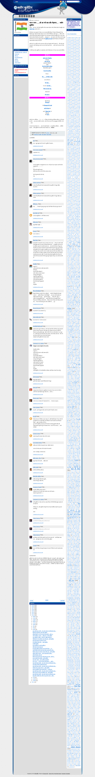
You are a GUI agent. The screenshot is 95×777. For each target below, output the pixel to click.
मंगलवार (68, 535)
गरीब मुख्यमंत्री (77, 329)
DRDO (73, 761)
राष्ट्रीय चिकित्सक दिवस (73, 595)
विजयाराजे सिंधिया (69, 631)
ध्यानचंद (74, 429)
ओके (69, 282)
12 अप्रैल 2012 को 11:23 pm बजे (38, 522)
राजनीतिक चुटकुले (76, 584)
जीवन (72, 377)
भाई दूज (79, 524)
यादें (68, 572)
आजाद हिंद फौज (70, 253)
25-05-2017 (77, 168)
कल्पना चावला (74, 294)
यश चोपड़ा (75, 570)
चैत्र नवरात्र (77, 356)
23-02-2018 (73, 155)
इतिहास (78, 264)
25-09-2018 (72, 171)
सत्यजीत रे (69, 704)
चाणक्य (72, 351)
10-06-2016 (75, 78)
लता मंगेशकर (70, 610)
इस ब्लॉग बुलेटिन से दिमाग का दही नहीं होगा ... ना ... (43, 648)
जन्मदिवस (74, 367)
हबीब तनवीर (73, 744)
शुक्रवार (72, 688)
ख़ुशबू (78, 322)
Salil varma (78, 765)
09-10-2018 (72, 75)
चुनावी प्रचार (69, 356)
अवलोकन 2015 (71, 246)
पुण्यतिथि (76, 460)
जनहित (72, 364)
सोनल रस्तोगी (69, 733)
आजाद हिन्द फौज (76, 253)
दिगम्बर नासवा (36, 398)
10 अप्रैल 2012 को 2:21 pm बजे (38, 227)
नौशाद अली (75, 441)
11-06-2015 (70, 86)
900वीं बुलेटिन (73, 212)
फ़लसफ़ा (73, 483)
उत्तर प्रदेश (79, 268)
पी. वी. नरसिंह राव (73, 459)
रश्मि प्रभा (71, 580)
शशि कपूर (77, 677)
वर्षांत (68, 624)
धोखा (68, 429)
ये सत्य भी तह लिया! (47, 70)
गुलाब (71, 340)
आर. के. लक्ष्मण (73, 260)
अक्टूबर (34, 619)
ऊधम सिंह (74, 272)
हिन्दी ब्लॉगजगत (78, 757)
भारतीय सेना (69, 528)
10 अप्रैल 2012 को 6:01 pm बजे (38, 429)
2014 (33, 612)
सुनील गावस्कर (69, 725)
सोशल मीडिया (70, 734)
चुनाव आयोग (77, 355)
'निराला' (73, 37)
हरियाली (68, 745)
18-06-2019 (75, 123)
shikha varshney (37, 182)
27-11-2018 (73, 182)
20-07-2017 (75, 134)
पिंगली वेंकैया (69, 457)
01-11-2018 (69, 41)
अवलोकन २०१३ (70, 245)
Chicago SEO (45, 773)
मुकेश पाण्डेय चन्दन (37, 317)
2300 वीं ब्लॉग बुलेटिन (70, 160)
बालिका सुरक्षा (70, 499)
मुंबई (78, 558)
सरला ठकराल (74, 711)
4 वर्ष (73, 201)
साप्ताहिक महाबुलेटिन (70, 716)
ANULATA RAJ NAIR (38, 158)
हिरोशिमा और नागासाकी (72, 758)
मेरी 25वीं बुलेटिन (76, 562)
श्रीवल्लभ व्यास (77, 699)
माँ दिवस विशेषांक (76, 550)
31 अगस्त (75, 197)
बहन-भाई (68, 494)
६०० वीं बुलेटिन (77, 205)
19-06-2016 (78, 129)
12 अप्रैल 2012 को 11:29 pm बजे (38, 541)
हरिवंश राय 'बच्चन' (74, 745)
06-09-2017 (72, 62)
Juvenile (74, 764)
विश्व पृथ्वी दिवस (75, 651)
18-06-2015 (69, 123)
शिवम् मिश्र (71, 686)
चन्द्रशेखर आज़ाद (76, 348)
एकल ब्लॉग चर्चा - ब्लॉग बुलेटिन (74, 276)
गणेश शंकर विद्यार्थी (70, 329)
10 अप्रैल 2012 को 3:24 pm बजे (38, 339)
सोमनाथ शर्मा (74, 733)
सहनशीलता (77, 714)
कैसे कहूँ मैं (47, 102)
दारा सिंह (76, 412)
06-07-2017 (69, 60)
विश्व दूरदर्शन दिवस (74, 646)
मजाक (78, 536)
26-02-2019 (74, 174)
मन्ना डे (79, 540)
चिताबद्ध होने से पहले (48, 105)
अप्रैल (34, 629)
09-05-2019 (77, 73)
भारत (73, 525)
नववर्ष (68, 434)
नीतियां (71, 438)
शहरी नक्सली (69, 679)
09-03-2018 (72, 73)
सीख (78, 719)
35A (70, 201)
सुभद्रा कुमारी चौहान (73, 726)
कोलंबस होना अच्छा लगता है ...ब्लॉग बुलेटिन (41, 667)
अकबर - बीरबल (74, 223)
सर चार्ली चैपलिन (70, 708)
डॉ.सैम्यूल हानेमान (75, 401)
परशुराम (70, 449)
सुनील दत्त (74, 725)
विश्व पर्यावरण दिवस (74, 649)
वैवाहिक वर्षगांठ (71, 673)
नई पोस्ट (31, 600)
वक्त (75, 620)
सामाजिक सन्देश (71, 718)
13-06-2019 (73, 97)
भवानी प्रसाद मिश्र (74, 524)
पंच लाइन (76, 442)
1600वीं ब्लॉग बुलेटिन (73, 115)
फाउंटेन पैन (77, 483)
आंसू (78, 248)
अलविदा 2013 (72, 241)
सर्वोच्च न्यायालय (77, 712)
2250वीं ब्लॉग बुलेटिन (75, 153)
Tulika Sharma (36, 518)
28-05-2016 (73, 185)
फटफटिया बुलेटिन (77, 481)
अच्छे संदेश (75, 226)
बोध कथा (73, 506)
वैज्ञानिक (75, 672)
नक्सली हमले (74, 430)
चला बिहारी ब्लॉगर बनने (37, 326)
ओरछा (76, 285)
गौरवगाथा (68, 345)
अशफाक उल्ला (74, 248)
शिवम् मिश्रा (17, 61)
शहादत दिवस (77, 679)
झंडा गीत (79, 379)
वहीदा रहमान (72, 624)
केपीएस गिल (69, 315)
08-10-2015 (77, 70)
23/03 (75, 159)
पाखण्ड (78, 456)
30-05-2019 (70, 194)
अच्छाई (72, 226)
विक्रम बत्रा (75, 627)
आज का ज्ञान (69, 252)
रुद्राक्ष (78, 605)
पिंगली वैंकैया (74, 457)
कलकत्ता (68, 294)
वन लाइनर (78, 620)
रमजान (71, 577)
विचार (71, 628)
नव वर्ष (78, 433)
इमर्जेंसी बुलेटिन (36, 643)
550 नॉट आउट (78, 204)
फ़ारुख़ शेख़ (72, 484)
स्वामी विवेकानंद (76, 741)
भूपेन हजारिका (75, 532)
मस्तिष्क (68, 543)
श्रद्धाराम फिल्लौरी (69, 693)
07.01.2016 (72, 67)
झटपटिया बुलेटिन (76, 381)
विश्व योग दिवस (69, 658)
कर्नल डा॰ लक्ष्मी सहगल (76, 293)
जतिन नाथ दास (69, 363)
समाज (68, 707)
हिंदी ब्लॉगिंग (75, 754)
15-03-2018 (75, 108)
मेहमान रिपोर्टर (49, 134)
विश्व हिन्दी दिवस (70, 665)
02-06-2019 (69, 44)
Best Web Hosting (57, 773)
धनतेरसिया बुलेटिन (77, 426)
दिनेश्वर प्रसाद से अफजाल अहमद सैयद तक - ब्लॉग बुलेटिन (44, 651)
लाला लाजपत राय (72, 613)
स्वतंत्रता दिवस (76, 740)
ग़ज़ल (76, 325)
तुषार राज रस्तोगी (70, 407)
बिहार (74, 499)
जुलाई (34, 624)
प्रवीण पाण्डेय (35, 467)
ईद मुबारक (72, 268)
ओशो (73, 286)
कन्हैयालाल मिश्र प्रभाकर (76, 289)
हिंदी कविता (72, 753)
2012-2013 (69, 138)
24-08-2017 (75, 164)
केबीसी (73, 315)
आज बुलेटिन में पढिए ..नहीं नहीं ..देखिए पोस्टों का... (42, 637)
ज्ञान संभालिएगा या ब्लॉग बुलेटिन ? (39, 645)
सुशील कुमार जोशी (74, 729)
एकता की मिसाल (73, 275)
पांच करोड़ (68, 456)
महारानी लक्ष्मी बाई (76, 546)
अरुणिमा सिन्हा (77, 237)
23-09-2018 (70, 159)
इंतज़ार (75, 263)
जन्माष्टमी (79, 367)
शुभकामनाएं (69, 689)
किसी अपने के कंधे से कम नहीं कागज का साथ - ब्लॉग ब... (44, 656)
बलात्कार (77, 491)
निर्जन (68, 437)
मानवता (68, 554)
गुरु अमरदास (78, 333)
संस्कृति (69, 703)
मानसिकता (77, 554)
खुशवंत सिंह (69, 323)
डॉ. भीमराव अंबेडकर (70, 397)
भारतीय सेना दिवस (76, 528)
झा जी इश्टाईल (74, 382)
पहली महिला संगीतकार (76, 455)
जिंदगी (78, 374)
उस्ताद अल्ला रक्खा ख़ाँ (74, 271)
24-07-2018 (69, 164)
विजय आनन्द (75, 628)
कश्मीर (71, 298)
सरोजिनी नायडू (70, 712)
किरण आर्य (74, 304)
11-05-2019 (78, 85)
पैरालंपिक (69, 464)
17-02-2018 (72, 116)
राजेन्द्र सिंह (71, 587)
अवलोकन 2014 (77, 245)
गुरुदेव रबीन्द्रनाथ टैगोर (73, 336)
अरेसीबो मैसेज (69, 238)
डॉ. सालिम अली (74, 400)
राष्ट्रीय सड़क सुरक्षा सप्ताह (73, 601)
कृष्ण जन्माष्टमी (69, 311)
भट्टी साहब (68, 524)
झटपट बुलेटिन (70, 381)
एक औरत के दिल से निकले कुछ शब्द (40, 664)
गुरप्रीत (69, 333)
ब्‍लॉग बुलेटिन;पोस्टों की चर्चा (71, 517)
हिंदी (67, 753)
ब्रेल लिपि (78, 507)
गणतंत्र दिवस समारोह (76, 326)
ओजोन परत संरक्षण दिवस (75, 282)
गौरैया (72, 345)
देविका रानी (68, 422)
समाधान (72, 707)
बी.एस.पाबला (78, 499)
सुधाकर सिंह (77, 723)
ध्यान (70, 429)
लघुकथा (74, 609)
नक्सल (79, 429)
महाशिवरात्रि (77, 547)
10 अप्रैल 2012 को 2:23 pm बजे (38, 260)
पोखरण (73, 464)
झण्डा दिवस (69, 382)
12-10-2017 (75, 93)
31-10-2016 (74, 200)
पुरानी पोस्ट (62, 600)
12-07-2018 (70, 93)
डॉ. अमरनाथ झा (77, 393)
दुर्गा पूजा (68, 418)
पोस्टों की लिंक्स (75, 469)
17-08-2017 (75, 118)
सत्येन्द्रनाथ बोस (75, 704)
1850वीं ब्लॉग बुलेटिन (77, 126)
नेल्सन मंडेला (70, 441)
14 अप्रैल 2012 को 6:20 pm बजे (38, 552)
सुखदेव (68, 723)
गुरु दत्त (75, 334)
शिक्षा (73, 684)
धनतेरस (72, 426)
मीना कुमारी (74, 558)
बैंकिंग (79, 505)
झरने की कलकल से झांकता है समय (39, 640)
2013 (33, 613)
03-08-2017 (77, 48)
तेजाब (78, 407)
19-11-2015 (77, 130)
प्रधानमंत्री (78, 473)
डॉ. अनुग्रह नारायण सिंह (70, 393)
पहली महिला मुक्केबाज (71, 453)
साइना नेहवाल (75, 715)
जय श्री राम (78, 370)
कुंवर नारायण (77, 305)
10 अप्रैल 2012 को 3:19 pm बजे (38, 313)
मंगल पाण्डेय (77, 533)
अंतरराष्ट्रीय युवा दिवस (70, 216)
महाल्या (68, 547)
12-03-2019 (76, 90)
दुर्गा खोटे (78, 416)
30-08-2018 (73, 196)
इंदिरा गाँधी (78, 263)
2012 (33, 615)
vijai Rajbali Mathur (37, 442)
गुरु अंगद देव (73, 333)
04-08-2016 (69, 52)
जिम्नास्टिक (75, 375)
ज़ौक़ (73, 379)
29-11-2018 (78, 193)
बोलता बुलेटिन (78, 506)
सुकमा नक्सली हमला (73, 722)
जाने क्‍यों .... (49, 85)
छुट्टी (72, 359)
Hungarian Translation (66, 773)
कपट (68, 290)
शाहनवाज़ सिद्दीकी (72, 683)
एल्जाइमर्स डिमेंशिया (76, 279)
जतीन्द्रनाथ (74, 363)
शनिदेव (72, 676)
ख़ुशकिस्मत (74, 322)
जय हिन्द (69, 371)
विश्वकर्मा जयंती (78, 668)
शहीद (68, 680)
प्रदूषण (74, 473)
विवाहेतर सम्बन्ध (78, 632)
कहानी (74, 298)
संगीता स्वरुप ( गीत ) (37, 458)
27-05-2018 (70, 181)
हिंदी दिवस (76, 753)
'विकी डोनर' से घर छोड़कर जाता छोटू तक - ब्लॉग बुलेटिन (43, 639)
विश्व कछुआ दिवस (74, 639)
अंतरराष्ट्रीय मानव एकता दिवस (74, 215)
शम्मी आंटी (68, 677)
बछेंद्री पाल (75, 488)
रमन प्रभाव (74, 577)
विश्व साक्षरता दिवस (77, 662)
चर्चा (70, 349)
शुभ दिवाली (77, 688)
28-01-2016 (78, 182)
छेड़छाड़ (76, 359)
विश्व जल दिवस (69, 643)
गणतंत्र (79, 325)
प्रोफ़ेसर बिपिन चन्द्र (76, 480)
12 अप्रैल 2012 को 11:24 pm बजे (38, 531)
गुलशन (69, 338)
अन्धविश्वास (77, 230)
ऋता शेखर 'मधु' (36, 213)
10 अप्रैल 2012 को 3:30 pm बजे (38, 373)
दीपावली (71, 416)
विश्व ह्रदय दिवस (72, 668)
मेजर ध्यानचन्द (69, 561)
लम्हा (78, 610)
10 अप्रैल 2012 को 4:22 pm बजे (38, 394)
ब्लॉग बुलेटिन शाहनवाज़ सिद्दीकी (74, 513)
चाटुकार (68, 351)
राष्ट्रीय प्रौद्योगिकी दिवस (70, 598)
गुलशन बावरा (74, 338)
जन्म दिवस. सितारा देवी (75, 366)
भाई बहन (69, 525)
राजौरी (79, 587)
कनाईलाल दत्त (69, 289)
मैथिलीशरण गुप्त (76, 565)
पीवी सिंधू (79, 459)
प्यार (71, 470)
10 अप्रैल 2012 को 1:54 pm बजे (38, 146)
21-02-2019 (72, 145)
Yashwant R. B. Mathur (38, 343)
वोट (75, 673)
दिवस (68, 415)
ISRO (71, 764)
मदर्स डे (77, 537)
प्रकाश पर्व (72, 472)
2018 (33, 606)
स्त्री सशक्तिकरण (74, 737)
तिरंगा (79, 404)
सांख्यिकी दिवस (69, 715)
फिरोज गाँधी (77, 484)
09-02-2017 (75, 71)
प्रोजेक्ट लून (78, 479)
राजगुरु (75, 583)
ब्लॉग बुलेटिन (25, 8)
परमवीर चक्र (72, 448)
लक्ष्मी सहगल (69, 609)
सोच (78, 731)
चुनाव (73, 355)
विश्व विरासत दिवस (71, 661)
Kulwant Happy (36, 433)
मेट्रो (73, 561)
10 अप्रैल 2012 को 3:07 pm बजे (38, 304)
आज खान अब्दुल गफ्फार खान (76, 252)
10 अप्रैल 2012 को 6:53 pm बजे (38, 463)
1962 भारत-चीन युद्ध (71, 133)
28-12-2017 (70, 189)
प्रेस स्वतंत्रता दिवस (73, 479)
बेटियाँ (76, 505)
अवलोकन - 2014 (72, 242)
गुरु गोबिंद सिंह (70, 334)
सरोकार (79, 711)
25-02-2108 (72, 168)
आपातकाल (72, 259)
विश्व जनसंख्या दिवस (76, 642)
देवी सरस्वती (73, 422)
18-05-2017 (77, 122)
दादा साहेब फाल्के (70, 412)
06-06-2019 (77, 59)
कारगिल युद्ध (77, 301)
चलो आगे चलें (47, 61)
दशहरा (74, 411)
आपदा (68, 259)
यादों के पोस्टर (46, 108)
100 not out (69, 81)
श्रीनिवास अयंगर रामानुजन (75, 696)
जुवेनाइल (72, 378)
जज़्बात (78, 362)
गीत (76, 330)
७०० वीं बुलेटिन (76, 208)
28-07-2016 (76, 186)
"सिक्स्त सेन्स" (48, 111)
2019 (33, 605)
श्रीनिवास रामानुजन (70, 697)
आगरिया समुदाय (74, 249)
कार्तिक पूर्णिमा (78, 302)
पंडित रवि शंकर (77, 445)
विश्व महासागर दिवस (76, 657)
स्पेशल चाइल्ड (73, 738)
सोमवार (79, 733)
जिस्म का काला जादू (47, 88)
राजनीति (69, 584)
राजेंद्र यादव (75, 586)
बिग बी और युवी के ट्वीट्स (47, 66)
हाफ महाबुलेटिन (69, 750)
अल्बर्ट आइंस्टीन (78, 241)
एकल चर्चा (78, 275)
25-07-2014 (75, 170)
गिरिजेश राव (72, 330)
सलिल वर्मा (69, 714)
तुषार (78, 405)
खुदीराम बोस (69, 322)
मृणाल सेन (77, 559)
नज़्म (78, 430)
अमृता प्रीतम (77, 234)
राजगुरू (79, 583)
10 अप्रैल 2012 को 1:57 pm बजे (38, 155)
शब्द (78, 676)
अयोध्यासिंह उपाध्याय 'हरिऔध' (71, 235)
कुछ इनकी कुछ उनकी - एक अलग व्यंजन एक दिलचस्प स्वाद (44, 674)
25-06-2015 (69, 170)
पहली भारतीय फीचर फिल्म (76, 452)
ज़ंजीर (72, 360)
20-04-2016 (77, 133)
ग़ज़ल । (48, 114)
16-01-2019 (77, 112)
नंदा (76, 429)
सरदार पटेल (69, 710)
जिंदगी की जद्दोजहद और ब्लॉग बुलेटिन (40, 632)
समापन (75, 707)
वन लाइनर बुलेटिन (70, 621)
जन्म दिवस (78, 364)
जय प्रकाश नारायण (73, 370)
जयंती (73, 371)
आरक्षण (78, 260)
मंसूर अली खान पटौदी (76, 535)
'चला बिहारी (68, 37)
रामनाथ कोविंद (69, 591)
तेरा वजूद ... (47, 82)
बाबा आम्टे (75, 494)
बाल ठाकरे (79, 496)
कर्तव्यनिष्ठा (69, 293)
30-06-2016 (76, 194)
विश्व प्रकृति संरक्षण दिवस (75, 653)
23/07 (78, 159)
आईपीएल (68, 249)
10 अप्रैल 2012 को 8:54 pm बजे (38, 483)
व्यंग (78, 673)
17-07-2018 (69, 118)
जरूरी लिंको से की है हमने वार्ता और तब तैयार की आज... (43, 650)
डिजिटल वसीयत (75, 390)
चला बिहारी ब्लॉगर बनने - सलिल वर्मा (21, 52)
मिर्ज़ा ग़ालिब (77, 557)
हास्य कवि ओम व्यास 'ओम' (76, 750)
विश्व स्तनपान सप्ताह (71, 664)
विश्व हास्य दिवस (78, 664)
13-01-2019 (70, 96)
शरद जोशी (73, 677)
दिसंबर (34, 616)
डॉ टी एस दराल (36, 376)
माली (73, 555)
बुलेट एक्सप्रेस (73, 503)
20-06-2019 (69, 134)
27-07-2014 (76, 181)
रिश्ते (75, 605)
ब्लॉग (68, 509)
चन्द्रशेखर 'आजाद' (69, 348)
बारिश (69, 496)
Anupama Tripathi (37, 487)
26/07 (73, 178)
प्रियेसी (78, 476)
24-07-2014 (77, 163)
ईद (68, 268)
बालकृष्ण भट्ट (78, 498)
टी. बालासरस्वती (69, 385)
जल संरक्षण (77, 371)
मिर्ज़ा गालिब (72, 557)
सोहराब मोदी (76, 734)
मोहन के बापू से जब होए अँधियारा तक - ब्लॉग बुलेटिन (43, 672)
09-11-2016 (77, 75)
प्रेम (67, 477)
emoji (76, 761)
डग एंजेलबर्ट (76, 389)
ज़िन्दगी (72, 375)
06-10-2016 (69, 63)
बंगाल (78, 487)
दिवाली (71, 415)
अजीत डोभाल (74, 227)
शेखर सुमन (75, 689)
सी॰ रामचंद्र (74, 719)
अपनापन (68, 231)
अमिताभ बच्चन (69, 234)
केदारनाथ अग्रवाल (73, 312)
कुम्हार (79, 308)
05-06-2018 (72, 56)
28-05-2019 (78, 185)
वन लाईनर (76, 621)
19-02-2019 (76, 127)
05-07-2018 (77, 56)
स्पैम (76, 738)
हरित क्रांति (77, 744)
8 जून (74, 209)
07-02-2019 (75, 63)
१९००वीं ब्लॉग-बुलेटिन (70, 131)
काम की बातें (72, 301)
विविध (69, 634)
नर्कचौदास (79, 431)
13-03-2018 (76, 96)
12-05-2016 (73, 92)
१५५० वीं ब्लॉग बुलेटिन (70, 112)
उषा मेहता (68, 271)
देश (77, 422)
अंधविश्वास (68, 223)
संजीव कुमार (71, 700)
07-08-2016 (69, 66)
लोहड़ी (72, 620)
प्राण (71, 476)
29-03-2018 (73, 190)
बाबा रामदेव (72, 495)
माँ (72, 550)
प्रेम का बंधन (71, 477)
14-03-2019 (73, 103)
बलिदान (68, 492)
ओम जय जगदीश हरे (75, 283)
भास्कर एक (77, 531)
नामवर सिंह (77, 434)
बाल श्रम (74, 498)
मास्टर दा (76, 555)
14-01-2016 (70, 101)
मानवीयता (72, 554)
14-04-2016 (78, 103)
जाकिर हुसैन (74, 374)
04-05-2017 (72, 51)
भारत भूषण (77, 525)
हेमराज (78, 758)
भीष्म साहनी (69, 532)
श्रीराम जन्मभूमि (77, 697)
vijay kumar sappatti (38, 149)
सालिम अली (77, 718)
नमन (70, 431)
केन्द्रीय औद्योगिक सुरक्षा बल (75, 314)
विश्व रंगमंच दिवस (76, 658)
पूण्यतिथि (71, 463)
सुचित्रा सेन (72, 723)
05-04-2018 (75, 55)
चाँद (78, 349)
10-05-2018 (69, 78)
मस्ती (71, 543)
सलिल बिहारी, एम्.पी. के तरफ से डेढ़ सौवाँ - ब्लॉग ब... (43, 634)
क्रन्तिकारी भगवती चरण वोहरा (71, 319)
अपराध (72, 231)
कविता (75, 297)
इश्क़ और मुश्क (73, 267)
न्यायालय (79, 441)
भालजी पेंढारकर (72, 531)
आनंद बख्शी (72, 257)
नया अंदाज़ (74, 431)
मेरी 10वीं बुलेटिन (70, 562)
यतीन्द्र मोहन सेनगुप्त (70, 570)
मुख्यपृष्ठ (46, 600)
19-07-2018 (71, 130)
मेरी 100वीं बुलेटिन (77, 561)
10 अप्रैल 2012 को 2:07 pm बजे (38, 200)
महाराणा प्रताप (69, 546)
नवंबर (34, 618)
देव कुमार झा (17, 54)
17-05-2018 (77, 116)
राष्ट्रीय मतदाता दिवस (71, 599)
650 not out (70, 208)
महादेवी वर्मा (71, 544)
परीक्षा (73, 449)
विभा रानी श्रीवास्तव (37, 290)
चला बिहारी (74, 349)
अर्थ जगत (79, 238)
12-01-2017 (78, 89)
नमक (68, 431)
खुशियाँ (73, 323)
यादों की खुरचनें (73, 572)
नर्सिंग (69, 433)
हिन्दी (69, 757)
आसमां (68, 263)
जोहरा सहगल (69, 379)
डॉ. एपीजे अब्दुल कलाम (75, 396)
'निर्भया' (76, 37)
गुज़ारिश (79, 330)
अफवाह (79, 231)
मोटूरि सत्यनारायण (76, 566)
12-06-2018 (78, 92)
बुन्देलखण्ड (77, 502)
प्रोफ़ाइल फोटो (70, 480)
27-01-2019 (73, 179)
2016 (33, 609)
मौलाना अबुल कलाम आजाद (75, 569)
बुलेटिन (40, 134)
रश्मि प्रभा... (17, 55)
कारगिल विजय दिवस (70, 302)
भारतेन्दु (68, 531)
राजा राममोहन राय (70, 586)
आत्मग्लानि (74, 256)
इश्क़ (69, 267)
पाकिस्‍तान (73, 456)
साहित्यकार (69, 719)
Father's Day (74, 762)
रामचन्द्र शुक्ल (69, 590)
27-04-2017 (78, 179)
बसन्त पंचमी (77, 492)
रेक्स (76, 606)
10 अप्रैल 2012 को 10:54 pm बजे (38, 495)
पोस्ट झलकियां (75, 466)
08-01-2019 (77, 67)
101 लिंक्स (74, 82)
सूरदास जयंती (72, 730)
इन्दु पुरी (34, 416)
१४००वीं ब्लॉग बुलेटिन (71, 107)
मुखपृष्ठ (16, 1)
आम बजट (77, 259)
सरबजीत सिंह (69, 711)
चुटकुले (69, 355)
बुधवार (74, 502)
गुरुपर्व (78, 336)
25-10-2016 (77, 171)
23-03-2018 (76, 156)
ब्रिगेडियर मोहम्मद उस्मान (71, 507)
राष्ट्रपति (68, 594)
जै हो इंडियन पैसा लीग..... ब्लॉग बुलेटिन (40, 642)
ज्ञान (75, 379)
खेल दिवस (77, 323)
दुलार (76, 418)
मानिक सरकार (69, 555)
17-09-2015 (72, 119)
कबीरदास (71, 290)
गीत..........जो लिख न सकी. (47, 76)
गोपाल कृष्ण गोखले (76, 341)
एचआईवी (70, 278)
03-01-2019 (77, 45)
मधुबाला (68, 539)
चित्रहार (75, 352)
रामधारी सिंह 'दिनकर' (76, 590)
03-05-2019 (72, 48)
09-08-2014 (75, 74)
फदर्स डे (69, 483)
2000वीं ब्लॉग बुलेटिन (76, 137)
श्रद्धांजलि (76, 692)
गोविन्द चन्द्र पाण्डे (70, 344)
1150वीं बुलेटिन (73, 89)
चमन (68, 349)
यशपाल (79, 570)
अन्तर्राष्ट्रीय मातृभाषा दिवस (70, 230)
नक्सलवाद (69, 430)
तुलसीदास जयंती (74, 405)
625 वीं (74, 207)
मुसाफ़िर (74, 559)
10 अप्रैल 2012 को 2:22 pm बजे (38, 236)
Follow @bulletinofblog (71, 33)
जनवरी (34, 680)
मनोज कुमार (78, 539)
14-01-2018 (76, 101)
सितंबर (34, 621)
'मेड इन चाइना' (74, 38)
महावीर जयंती (72, 547)
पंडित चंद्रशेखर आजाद (73, 444)
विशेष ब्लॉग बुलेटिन (73, 635)
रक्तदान (71, 576)
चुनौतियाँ (73, 356)
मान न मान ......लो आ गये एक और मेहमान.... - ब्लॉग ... (43, 661)
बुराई (67, 503)
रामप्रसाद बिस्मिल (76, 591)
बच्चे (71, 488)
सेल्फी (79, 730)
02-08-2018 (75, 44)
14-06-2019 (76, 104)
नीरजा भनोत (76, 438)
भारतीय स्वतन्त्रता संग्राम (70, 529)
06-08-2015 (75, 60)
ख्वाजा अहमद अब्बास (70, 325)
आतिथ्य (70, 256)
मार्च (34, 677)
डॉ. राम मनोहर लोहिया (77, 397)
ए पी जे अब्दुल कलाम (74, 274)
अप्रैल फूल (75, 231)
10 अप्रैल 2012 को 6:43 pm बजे (38, 454)
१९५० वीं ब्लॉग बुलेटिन (77, 131)
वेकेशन (72, 672)
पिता (78, 457)
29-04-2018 (78, 190)
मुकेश (68, 559)
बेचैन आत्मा (72, 505)
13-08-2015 (78, 97)
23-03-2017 (70, 156)
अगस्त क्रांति (75, 224)
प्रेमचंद (75, 477)
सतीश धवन (78, 703)
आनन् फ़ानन (77, 257)
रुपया (68, 606)
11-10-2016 (74, 88)
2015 (33, 610)
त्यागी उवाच (68, 408)
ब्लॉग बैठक (73, 518)
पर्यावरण (77, 449)
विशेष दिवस (73, 634)
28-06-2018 (70, 186)
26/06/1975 (69, 178)
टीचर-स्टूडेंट (74, 385)
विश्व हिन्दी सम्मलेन (77, 665)
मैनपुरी (68, 566)
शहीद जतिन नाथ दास (74, 680)
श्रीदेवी (68, 696)
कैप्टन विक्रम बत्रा (78, 315)
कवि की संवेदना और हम (37, 655)
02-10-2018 (72, 45)
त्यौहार (73, 408)
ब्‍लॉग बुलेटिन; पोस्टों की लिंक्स (73, 514)
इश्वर (77, 267)
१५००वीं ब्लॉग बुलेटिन (76, 111)
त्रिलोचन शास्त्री (77, 408)
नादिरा (71, 434)
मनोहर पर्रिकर (75, 540)
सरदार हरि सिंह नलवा (75, 710)
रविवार (71, 578)
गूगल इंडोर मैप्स (78, 340)
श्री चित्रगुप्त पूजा (75, 693)
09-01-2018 (69, 71)
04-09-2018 (75, 52)
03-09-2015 (69, 49)
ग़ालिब (68, 330)
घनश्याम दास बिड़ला (77, 345)
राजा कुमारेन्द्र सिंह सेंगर (18, 57)
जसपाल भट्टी (69, 374)
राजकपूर (71, 583)
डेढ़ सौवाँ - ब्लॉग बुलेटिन (75, 392)
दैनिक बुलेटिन (76, 423)
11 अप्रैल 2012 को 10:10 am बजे (38, 514)
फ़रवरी (34, 679)
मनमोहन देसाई (73, 539)
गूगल (74, 340)
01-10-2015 (77, 40)
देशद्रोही (71, 423)
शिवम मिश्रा (78, 684)
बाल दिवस (70, 498)
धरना (72, 427)
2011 (33, 682)
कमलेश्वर (75, 290)
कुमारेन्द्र (69, 308)
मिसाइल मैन (69, 558)
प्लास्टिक (68, 481)
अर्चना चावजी (74, 238)
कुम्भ (76, 308)
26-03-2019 (72, 175)
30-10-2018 (78, 196)
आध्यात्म (68, 257)
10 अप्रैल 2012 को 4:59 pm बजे (38, 403)
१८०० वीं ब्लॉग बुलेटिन (70, 126)
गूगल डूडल (70, 341)
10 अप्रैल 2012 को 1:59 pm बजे (38, 178)
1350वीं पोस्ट (74, 100)
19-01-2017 (70, 127)
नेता (79, 438)
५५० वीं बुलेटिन (70, 205)
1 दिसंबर (72, 77)
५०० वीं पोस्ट (73, 204)
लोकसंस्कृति (68, 620)
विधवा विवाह (75, 631)
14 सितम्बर (78, 100)
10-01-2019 (77, 77)
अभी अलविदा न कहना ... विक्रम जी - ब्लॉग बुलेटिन (42, 635)
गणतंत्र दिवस (70, 326)
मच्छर (75, 536)
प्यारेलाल (75, 470)
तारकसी (76, 404)
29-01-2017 (76, 189)
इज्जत (75, 264)
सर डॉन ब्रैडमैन (77, 708)
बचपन (68, 488)
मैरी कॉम (71, 566)
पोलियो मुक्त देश (78, 464)
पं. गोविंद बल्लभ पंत (71, 442)
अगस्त (34, 623)
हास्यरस (78, 751)
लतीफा (75, 610)
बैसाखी (69, 506)
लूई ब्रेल (72, 616)
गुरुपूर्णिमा (68, 337)
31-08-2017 (69, 200)
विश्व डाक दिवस (76, 643)
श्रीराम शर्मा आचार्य (70, 699)
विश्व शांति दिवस (70, 662)
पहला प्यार (69, 452)
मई (33, 627)
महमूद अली (75, 543)
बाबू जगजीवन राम (77, 495)
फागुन (68, 484)
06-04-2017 (72, 59)
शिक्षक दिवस (69, 684)
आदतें (78, 256)
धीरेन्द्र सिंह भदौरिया (37, 476)
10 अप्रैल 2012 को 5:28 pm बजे (38, 412)
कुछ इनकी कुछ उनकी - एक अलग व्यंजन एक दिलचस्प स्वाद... (44, 631)
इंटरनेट (71, 263)
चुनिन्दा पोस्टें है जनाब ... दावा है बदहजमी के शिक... (42, 653)
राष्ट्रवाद (72, 594)
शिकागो (78, 683)
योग (73, 574)
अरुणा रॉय (78, 235)
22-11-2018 (74, 152)
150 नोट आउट (69, 111)
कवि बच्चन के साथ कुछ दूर (38, 647)
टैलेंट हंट (76, 386)
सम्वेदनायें (79, 707)
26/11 (77, 178)
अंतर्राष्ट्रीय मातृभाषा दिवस (75, 222)
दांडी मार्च (78, 411)
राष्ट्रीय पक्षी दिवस (76, 597)
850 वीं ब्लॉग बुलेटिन (76, 211)
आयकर (68, 260)
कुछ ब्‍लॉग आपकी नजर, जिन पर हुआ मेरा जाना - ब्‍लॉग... (43, 675)
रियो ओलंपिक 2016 (71, 605)
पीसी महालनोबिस (70, 460)
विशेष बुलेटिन (78, 634)
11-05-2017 (73, 85)
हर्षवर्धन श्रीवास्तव (17, 62)
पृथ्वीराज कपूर (76, 463)
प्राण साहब (74, 476)
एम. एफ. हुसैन (75, 278)
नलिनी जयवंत (73, 433)
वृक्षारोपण (68, 672)
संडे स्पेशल (76, 700)
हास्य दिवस (70, 751)
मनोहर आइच (70, 540)
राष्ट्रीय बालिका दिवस (77, 598)
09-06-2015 (69, 74)
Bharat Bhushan (37, 308)
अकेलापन (79, 223)
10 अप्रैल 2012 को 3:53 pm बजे (38, 383)
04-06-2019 (77, 51)
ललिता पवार (69, 612)
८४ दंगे (71, 211)
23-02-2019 (78, 155)
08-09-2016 (72, 70)
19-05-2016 (73, 129)
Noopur (35, 231)
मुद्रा (70, 559)
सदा (34, 140)
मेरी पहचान (47, 94)
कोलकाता (68, 318)
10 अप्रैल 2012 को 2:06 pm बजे (38, 189)
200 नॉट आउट (69, 137)
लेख (74, 616)
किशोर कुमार (72, 305)
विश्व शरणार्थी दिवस (77, 661)
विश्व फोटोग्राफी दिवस (70, 654)
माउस (68, 551)
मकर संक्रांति (69, 536)
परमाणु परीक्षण (78, 448)
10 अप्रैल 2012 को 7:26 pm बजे (38, 472)
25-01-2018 (74, 167)
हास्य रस (74, 751)
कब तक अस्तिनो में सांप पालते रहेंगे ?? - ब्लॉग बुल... (43, 669)
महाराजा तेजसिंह (77, 544)
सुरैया (76, 727)
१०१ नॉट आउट (69, 82)
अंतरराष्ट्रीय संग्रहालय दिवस (71, 219)
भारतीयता (77, 529)
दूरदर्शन (71, 419)
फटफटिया (72, 481)
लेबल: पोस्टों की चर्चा (76, 617)
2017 (33, 608)
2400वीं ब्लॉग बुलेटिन (73, 166)
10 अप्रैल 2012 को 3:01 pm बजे (38, 287)
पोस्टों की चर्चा (36, 134)
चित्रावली (79, 352)
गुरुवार (73, 337)
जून (33, 626)
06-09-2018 (77, 62)
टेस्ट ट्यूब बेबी (71, 386)
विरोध (70, 632)
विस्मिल (77, 669)
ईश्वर (75, 268)
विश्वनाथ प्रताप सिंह (71, 669)
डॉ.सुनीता (35, 264)
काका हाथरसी (69, 300)
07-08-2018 (75, 66)
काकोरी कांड (74, 300)
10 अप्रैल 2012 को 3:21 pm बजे (38, 322)
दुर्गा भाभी (72, 418)
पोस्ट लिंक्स (69, 467)
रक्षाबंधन (75, 576)
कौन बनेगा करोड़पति (75, 318)
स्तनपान (68, 737)
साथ (78, 715)
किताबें (70, 304)
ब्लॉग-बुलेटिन (75, 520)
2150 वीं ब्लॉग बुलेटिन (74, 149)
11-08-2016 (76, 86)
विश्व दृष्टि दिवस (75, 647)
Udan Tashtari (36, 407)
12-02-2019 (70, 90)
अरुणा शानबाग (71, 237)
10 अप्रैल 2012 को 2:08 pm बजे (38, 218)
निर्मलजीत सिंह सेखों (74, 437)
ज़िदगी (68, 375)
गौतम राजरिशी (77, 344)
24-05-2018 (72, 163)
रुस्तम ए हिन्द (72, 606)
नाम (74, 434)
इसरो (79, 267)
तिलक (69, 405)
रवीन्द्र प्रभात (35, 222)
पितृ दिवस (68, 459)
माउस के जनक (73, 551)
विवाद (73, 632)
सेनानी (76, 730)
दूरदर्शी (74, 419)
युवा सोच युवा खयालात (70, 573)
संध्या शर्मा (35, 387)
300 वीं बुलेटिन (70, 197)
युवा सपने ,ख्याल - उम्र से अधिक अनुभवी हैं (41, 659)
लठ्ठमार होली (78, 609)
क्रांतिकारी (78, 319)
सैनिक (69, 731)
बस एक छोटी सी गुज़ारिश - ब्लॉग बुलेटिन (40, 658)
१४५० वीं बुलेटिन (78, 107)
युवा (78, 572)
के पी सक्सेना (76, 311)
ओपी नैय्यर (68, 283)
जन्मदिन (68, 367)
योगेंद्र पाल (76, 574)
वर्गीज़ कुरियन (73, 623)
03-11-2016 (75, 49)
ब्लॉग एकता (72, 509)
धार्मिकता (78, 427)
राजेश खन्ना (75, 587)
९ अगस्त (68, 212)
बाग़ (71, 494)
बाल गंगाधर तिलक (73, 496)
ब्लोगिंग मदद (75, 521)
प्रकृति (77, 472)
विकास (71, 627)
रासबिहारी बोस (74, 602)
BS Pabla (68, 761)
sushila (34, 545)
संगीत (68, 700)
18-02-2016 (72, 122)
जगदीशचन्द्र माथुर (72, 362)
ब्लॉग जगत (77, 509)
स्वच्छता (72, 740)
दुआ (75, 416)
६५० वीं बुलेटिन (78, 207)
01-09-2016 (72, 40)
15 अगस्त (69, 108)
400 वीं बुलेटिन (78, 201)
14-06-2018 (70, 104)
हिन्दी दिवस (72, 757)
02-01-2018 (75, 41)
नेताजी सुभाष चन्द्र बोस (72, 440)
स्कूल (79, 734)
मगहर (72, 536)
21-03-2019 (77, 145)
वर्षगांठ (78, 623)
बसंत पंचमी (72, 492)
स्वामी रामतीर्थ (69, 741)
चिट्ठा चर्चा (71, 352)
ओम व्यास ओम (72, 285)
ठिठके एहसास (70, 389)
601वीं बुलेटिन (69, 207)
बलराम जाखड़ (73, 491)
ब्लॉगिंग (71, 521)
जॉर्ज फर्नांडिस (77, 378)
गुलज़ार (79, 337)
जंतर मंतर (75, 360)
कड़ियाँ (78, 287)
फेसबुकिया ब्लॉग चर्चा (72, 487)
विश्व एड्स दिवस (75, 636)
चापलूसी (76, 351)
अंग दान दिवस (78, 212)
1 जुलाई (68, 77)
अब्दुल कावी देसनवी (71, 233)
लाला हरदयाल (78, 613)
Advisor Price (51, 773)
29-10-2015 (73, 193)
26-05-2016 (77, 175)
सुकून (78, 722)
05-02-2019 (69, 55)
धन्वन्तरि (69, 427)
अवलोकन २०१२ (75, 244)
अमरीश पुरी (77, 233)
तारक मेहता (72, 404)
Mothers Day (72, 765)
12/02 (79, 93)
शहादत (73, 679)
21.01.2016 (72, 148)
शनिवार (75, 676)
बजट (78, 488)
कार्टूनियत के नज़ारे (48, 38)
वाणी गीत (16, 59)
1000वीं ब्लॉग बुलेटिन (76, 81)
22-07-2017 (69, 152)
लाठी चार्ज (73, 612)
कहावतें (78, 298)
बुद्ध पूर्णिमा (69, 502)
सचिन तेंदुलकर (74, 703)
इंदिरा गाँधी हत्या (70, 264)
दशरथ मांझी (70, 411)
